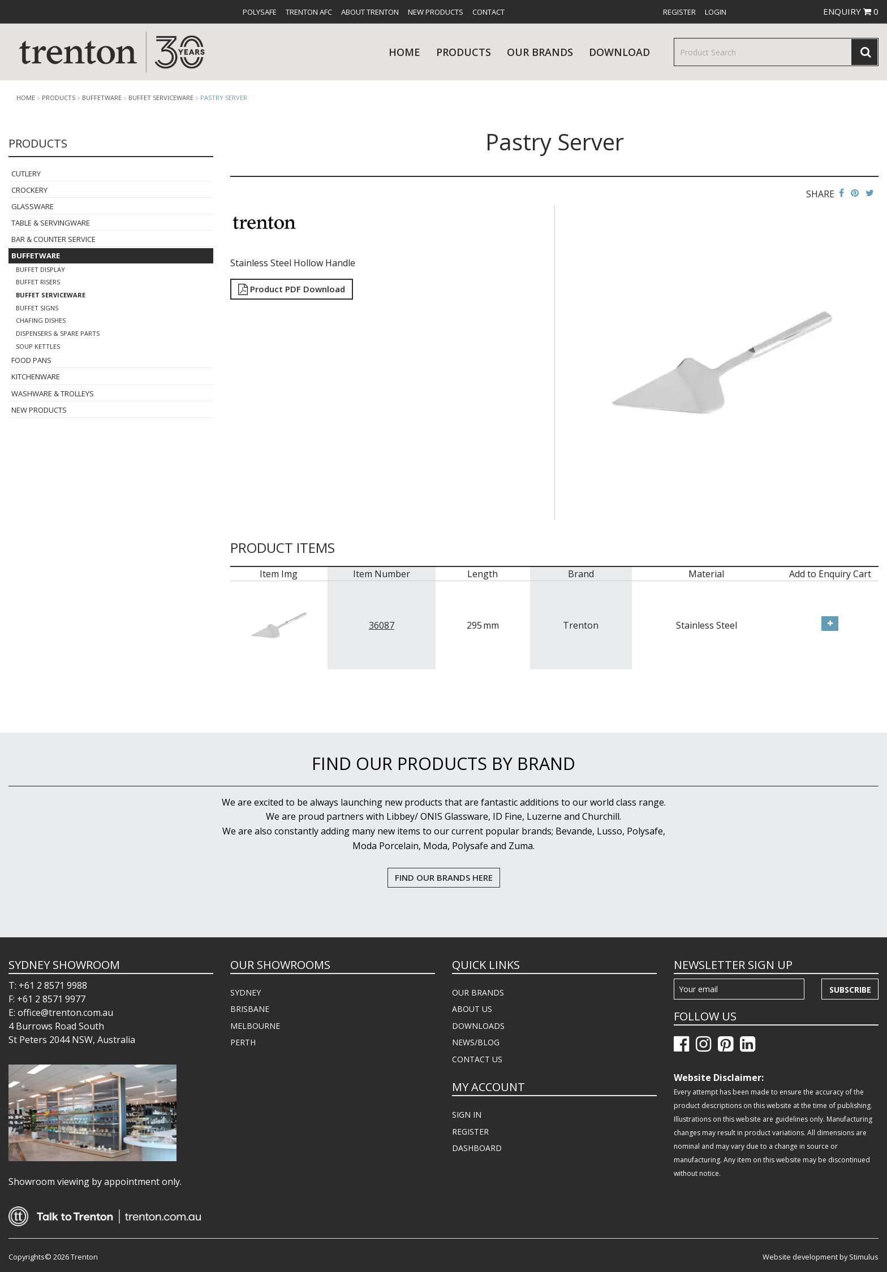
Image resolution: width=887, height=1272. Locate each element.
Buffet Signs (37, 308)
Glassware (32, 206)
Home (404, 52)
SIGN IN (466, 1114)
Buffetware (102, 97)
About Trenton (370, 12)
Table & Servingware (50, 223)
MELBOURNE (255, 1025)
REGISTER (470, 1131)
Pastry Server (223, 97)
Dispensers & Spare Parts (58, 333)
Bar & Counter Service (53, 239)
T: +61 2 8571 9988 (47, 985)
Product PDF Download (291, 289)
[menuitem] (259, 12)
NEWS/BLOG (476, 1042)
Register (679, 12)
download (619, 52)
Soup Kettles (38, 346)
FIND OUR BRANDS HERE (444, 877)
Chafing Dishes (41, 320)
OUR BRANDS (478, 992)
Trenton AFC (309, 12)
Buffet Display (40, 269)
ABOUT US (472, 1008)
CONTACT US (477, 1059)
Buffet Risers (38, 282)
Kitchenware (35, 376)
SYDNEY (245, 992)
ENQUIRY (851, 11)
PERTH (243, 1042)
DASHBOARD (477, 1148)
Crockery (29, 190)
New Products (435, 12)
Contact (488, 12)
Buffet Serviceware (160, 97)
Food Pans (31, 360)
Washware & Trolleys (52, 393)
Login (715, 12)
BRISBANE (249, 1008)
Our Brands (540, 52)
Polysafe (260, 12)
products (463, 52)
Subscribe (850, 989)
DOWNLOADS (478, 1025)
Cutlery (26, 173)
